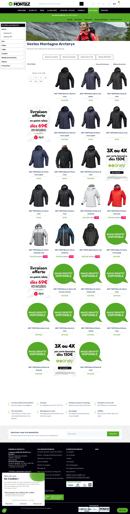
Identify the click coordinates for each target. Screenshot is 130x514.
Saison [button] (13, 62)
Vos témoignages (72, 465)
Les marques (70, 455)
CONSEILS (81, 10)
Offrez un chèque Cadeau (45, 491)
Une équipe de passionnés (75, 468)
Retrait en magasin (43, 465)
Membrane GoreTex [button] (13, 58)
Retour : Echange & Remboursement (49, 455)
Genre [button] (13, 29)
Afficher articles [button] (119, 64)
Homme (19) (8, 37)
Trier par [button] (102, 64)
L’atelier (68, 458)
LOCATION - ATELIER (67, 10)
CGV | (22, 508)
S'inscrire (113, 434)
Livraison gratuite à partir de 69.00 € (49, 452)
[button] (93, 4)
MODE (42, 10)
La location (70, 462)
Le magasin (70, 452)
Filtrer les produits (10, 25)
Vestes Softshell (105, 57)
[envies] (98, 4)
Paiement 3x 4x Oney (44, 458)
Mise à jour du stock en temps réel (49, 472)
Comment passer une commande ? (49, 475)
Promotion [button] (13, 66)
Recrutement (70, 472)
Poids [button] (13, 46)
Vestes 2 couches (51, 57)
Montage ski (41, 468)
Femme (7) (7, 33)
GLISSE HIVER (52, 10)
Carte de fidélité (42, 462)
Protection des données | (32, 508)
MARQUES (104, 10)
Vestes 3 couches (69, 57)
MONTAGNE (22, 10)
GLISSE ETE (33, 10)
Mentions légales (46, 508)
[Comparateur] (104, 4)
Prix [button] (13, 41)
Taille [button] (13, 50)
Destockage (93, 10)
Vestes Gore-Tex (87, 57)
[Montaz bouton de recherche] (81, 4)
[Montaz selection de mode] (109, 4)
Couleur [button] (13, 54)
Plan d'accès (12, 460)
